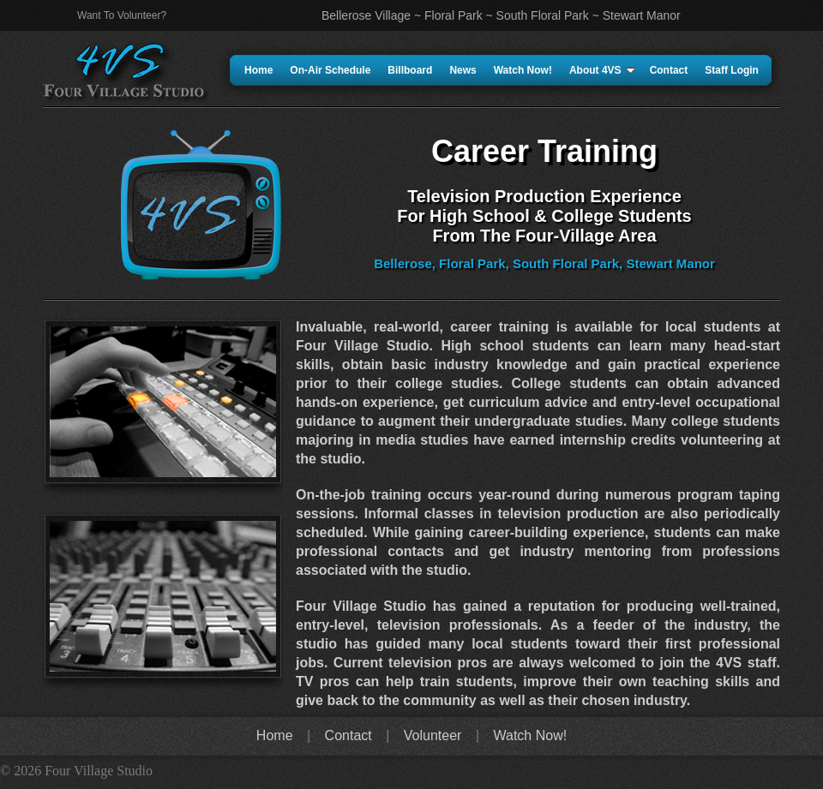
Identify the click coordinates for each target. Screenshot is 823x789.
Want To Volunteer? (121, 15)
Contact (669, 70)
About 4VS (602, 70)
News (462, 70)
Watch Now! (523, 70)
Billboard (409, 70)
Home (258, 70)
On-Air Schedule (330, 70)
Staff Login (732, 70)
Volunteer (433, 735)
